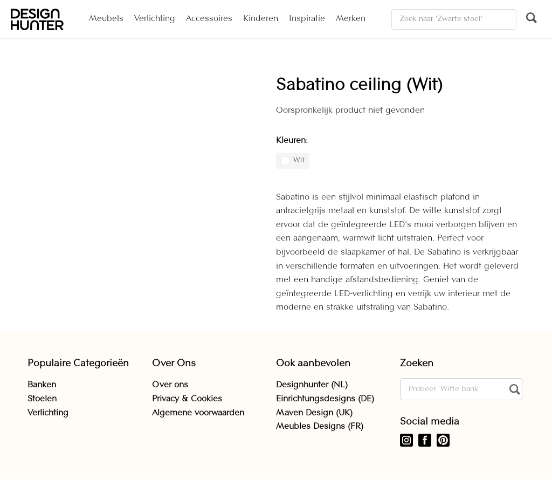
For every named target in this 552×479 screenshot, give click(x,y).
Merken (350, 19)
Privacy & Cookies (187, 399)
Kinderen (260, 19)
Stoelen (42, 399)
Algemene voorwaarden (198, 413)
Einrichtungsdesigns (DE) (325, 399)
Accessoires (209, 19)
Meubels (106, 19)
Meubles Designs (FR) (319, 426)
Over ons (170, 385)
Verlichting (154, 19)
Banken (41, 385)
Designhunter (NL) (312, 385)
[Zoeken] (453, 19)
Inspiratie (307, 19)
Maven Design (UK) (314, 413)
